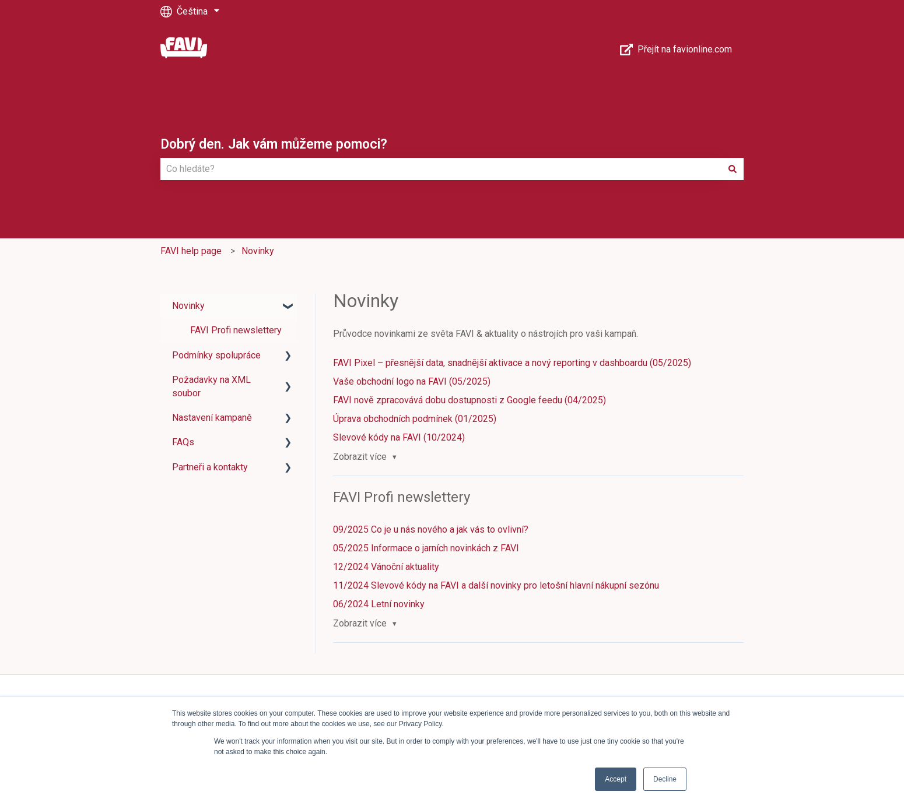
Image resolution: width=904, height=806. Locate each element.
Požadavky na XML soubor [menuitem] (211, 386)
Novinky (257, 250)
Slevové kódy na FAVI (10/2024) (399, 437)
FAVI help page (191, 250)
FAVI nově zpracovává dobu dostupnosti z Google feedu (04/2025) (469, 400)
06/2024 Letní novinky (379, 604)
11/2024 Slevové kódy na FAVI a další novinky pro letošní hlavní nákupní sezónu (496, 585)
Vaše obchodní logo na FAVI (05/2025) (411, 381)
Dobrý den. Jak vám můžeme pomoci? (273, 144)
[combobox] (440, 169)
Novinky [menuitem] (188, 305)
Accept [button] (615, 779)
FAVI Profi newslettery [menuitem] (236, 330)
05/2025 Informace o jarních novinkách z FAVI (426, 548)
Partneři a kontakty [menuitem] (210, 467)
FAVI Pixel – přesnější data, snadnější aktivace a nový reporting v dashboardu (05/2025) (512, 362)
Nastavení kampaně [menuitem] (212, 417)
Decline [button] (665, 779)
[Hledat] (732, 169)
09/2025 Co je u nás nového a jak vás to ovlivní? (430, 529)
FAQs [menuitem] (183, 442)
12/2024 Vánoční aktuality (386, 566)
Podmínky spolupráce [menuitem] (216, 355)
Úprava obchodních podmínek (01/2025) (414, 418)
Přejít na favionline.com (676, 49)
